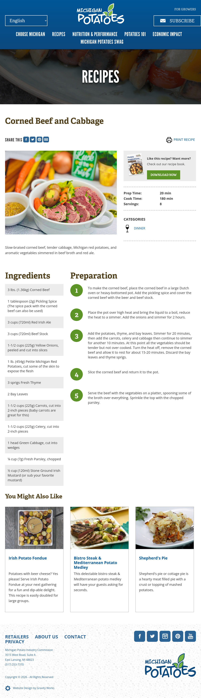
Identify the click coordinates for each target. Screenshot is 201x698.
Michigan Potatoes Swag (102, 42)
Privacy (14, 641)
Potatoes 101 (135, 34)
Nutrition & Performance (95, 34)
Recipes (58, 34)
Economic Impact (167, 34)
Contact (75, 636)
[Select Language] (26, 20)
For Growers (185, 9)
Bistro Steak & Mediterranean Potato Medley (95, 562)
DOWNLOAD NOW (164, 175)
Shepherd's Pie (153, 558)
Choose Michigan (30, 34)
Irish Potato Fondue (28, 558)
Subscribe (177, 21)
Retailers (17, 636)
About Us (46, 636)
